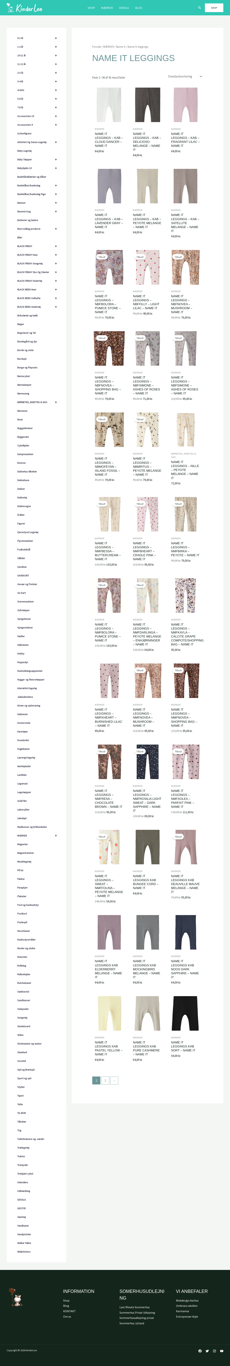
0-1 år (38, 38)
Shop (92, 8)
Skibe (20, 1035)
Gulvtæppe (23, 610)
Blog (138, 8)
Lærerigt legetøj (26, 757)
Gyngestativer (25, 627)
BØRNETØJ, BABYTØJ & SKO (38, 402)
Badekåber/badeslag (38, 185)
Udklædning (23, 1191)
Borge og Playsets (27, 367)
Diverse (21, 462)
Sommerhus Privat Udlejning (137, 1312)
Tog (19, 1130)
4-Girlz (38, 90)
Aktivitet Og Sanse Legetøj (38, 142)
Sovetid (21, 1061)
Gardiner (22, 567)
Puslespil (22, 922)
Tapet (20, 1095)
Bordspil (21, 358)
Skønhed (22, 1052)
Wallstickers (24, 1251)
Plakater (21, 896)
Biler (19, 237)
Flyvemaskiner (25, 540)
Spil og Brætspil (25, 1069)
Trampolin (22, 1165)
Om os (67, 1316)
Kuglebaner (23, 749)
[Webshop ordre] (184, 76)
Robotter (22, 957)
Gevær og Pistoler (27, 584)
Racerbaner (23, 931)
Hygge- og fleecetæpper (30, 679)
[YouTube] (221, 1351)
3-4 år (38, 81)
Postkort (22, 913)
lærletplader (24, 766)
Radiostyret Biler (26, 939)
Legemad (22, 783)
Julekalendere (25, 697)
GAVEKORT (23, 575)
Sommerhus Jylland (132, 1323)
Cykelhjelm (23, 445)
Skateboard (23, 1026)
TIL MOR (21, 1113)
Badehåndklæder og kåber (31, 176)
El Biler (21, 514)
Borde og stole (25, 350)
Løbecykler (23, 809)
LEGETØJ (22, 801)
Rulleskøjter (23, 974)
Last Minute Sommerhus (135, 1307)
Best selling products (38, 228)
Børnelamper (24, 384)
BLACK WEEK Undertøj (38, 306)
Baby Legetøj (24, 150)
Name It (120, 46)
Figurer (21, 523)
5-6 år (38, 98)
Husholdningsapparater (30, 671)
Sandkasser (23, 1000)
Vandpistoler (24, 1234)
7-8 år (38, 107)
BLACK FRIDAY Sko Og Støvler (38, 272)
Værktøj (21, 1217)
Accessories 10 (38, 116)
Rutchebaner (24, 983)
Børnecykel (23, 376)
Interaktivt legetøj (27, 688)
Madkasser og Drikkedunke (32, 827)
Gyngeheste (24, 619)
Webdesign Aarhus (187, 1300)
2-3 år (38, 72)
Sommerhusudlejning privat (137, 1318)
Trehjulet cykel (25, 1173)
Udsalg (124, 8)
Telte (20, 1104)
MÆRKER (107, 8)
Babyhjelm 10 (38, 168)
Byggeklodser (25, 428)
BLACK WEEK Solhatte (38, 298)
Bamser (38, 202)
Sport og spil (24, 1078)
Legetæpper (24, 792)
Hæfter (21, 636)
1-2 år (38, 46)
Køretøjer (22, 731)
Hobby (20, 653)
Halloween (23, 645)
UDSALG (21, 1199)
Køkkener (22, 714)
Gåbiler (21, 558)
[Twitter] (207, 1351)
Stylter (21, 1087)
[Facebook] (200, 1351)
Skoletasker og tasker (29, 1043)
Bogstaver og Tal (26, 332)
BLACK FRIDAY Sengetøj (38, 263)
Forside (96, 46)
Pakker (21, 879)
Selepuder (23, 1009)
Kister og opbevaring (28, 705)
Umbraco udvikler (187, 1305)
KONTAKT (69, 1311)
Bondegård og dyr (27, 341)
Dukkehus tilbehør (27, 471)
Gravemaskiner (25, 601)
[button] (199, 7)
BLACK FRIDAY (38, 246)
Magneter (22, 844)
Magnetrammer (25, 853)
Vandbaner (23, 1225)
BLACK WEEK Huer (38, 289)
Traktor (21, 1156)
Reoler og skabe (26, 948)
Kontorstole (23, 723)
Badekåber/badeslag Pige (38, 194)
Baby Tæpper (38, 159)
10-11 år (38, 55)
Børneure (22, 410)
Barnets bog (38, 211)
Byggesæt (23, 436)
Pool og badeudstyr (28, 905)
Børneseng (23, 393)
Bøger (20, 324)
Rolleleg (21, 965)
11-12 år (38, 64)
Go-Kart (21, 593)
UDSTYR (21, 1208)
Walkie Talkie (24, 1243)
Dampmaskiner (25, 454)
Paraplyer (22, 887)
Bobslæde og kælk (27, 315)
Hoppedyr (22, 662)
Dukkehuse (23, 480)
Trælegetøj (23, 1147)
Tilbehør (21, 1121)
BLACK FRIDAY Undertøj (38, 280)
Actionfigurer (24, 133)
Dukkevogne (24, 506)
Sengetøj (22, 1017)
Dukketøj (22, 497)
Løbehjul (21, 818)
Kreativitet (23, 740)
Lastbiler (22, 775)
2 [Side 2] (105, 1080)
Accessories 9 (38, 124)
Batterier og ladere (27, 220)
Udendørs (22, 1182)
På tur (20, 870)
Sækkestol (23, 991)
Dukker (21, 488)
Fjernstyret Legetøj (27, 532)
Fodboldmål (23, 549)
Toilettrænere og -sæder (30, 1139)
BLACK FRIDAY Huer (38, 254)
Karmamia (182, 1311)
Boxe (20, 419)
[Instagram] (214, 1351)
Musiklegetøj (24, 861)
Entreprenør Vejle (187, 1316)
